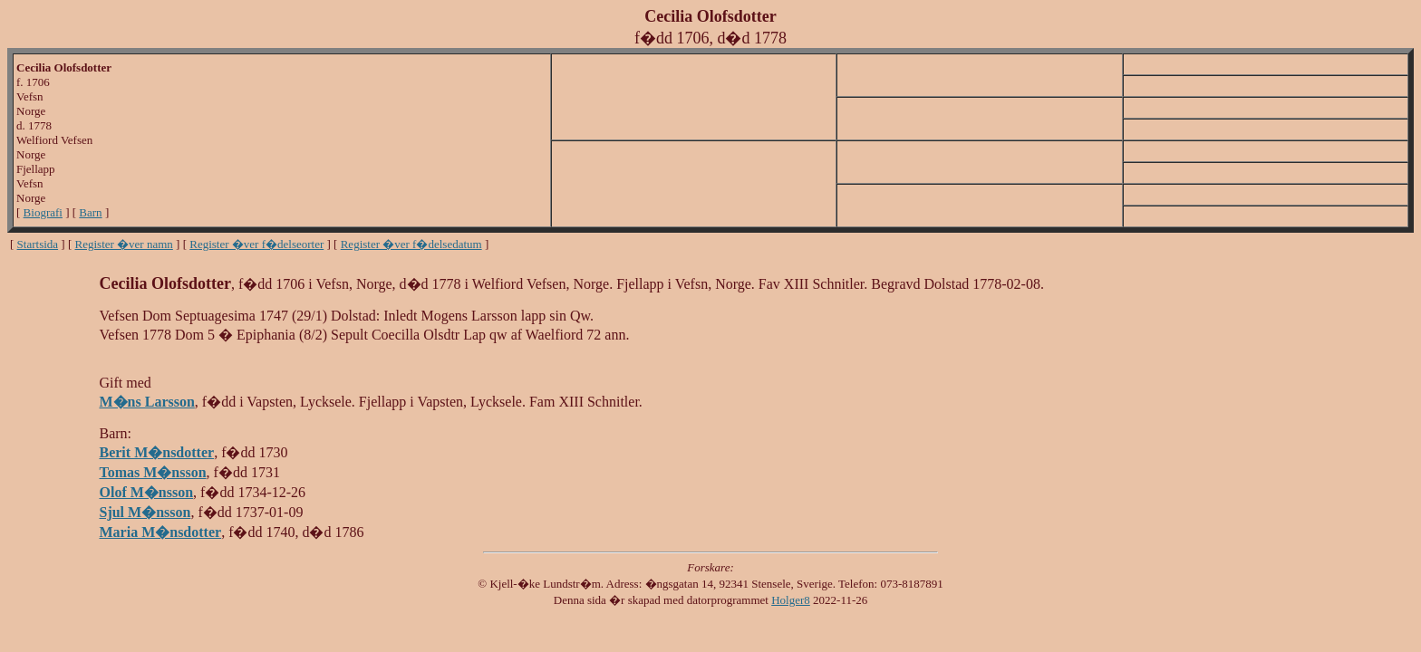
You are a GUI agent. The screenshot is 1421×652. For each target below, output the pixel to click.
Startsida (38, 244)
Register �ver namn (124, 244)
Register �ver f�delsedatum (411, 244)
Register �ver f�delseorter (256, 244)
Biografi (43, 212)
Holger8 (790, 600)
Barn (90, 212)
